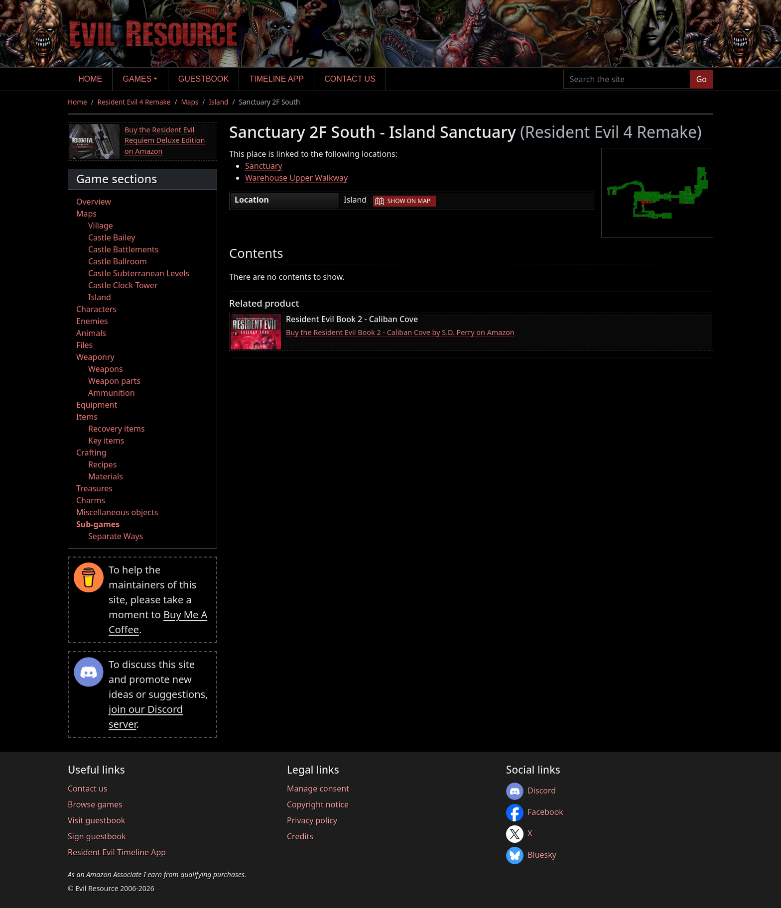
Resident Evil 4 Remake (134, 102)
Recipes (102, 464)
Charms (90, 500)
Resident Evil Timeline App (117, 852)
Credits (300, 836)
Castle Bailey (111, 237)
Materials (105, 476)
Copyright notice (318, 804)
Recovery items (116, 428)
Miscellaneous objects (117, 512)
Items (87, 416)
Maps (190, 102)
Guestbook (203, 79)
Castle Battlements (123, 249)
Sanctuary (263, 165)
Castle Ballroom (117, 261)
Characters (96, 309)
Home (90, 79)
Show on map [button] (409, 201)
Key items (106, 440)
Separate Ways (115, 536)
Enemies (92, 321)
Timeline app (277, 79)
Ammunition (111, 392)
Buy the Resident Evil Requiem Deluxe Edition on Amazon (165, 140)
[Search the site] (626, 79)
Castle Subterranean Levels (138, 273)
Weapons (105, 368)
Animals (91, 333)
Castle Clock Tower (123, 285)
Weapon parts (114, 380)
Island (218, 102)
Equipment (96, 404)
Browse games (95, 804)
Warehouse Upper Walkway (296, 177)
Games (137, 79)
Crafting (91, 452)
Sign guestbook (97, 836)
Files (84, 345)
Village (100, 225)
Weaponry (95, 356)
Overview (93, 201)
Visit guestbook (96, 820)
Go (701, 79)
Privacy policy (312, 820)
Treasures (94, 488)
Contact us (350, 79)
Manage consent (318, 788)
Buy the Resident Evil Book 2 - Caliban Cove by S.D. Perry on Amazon (400, 332)
